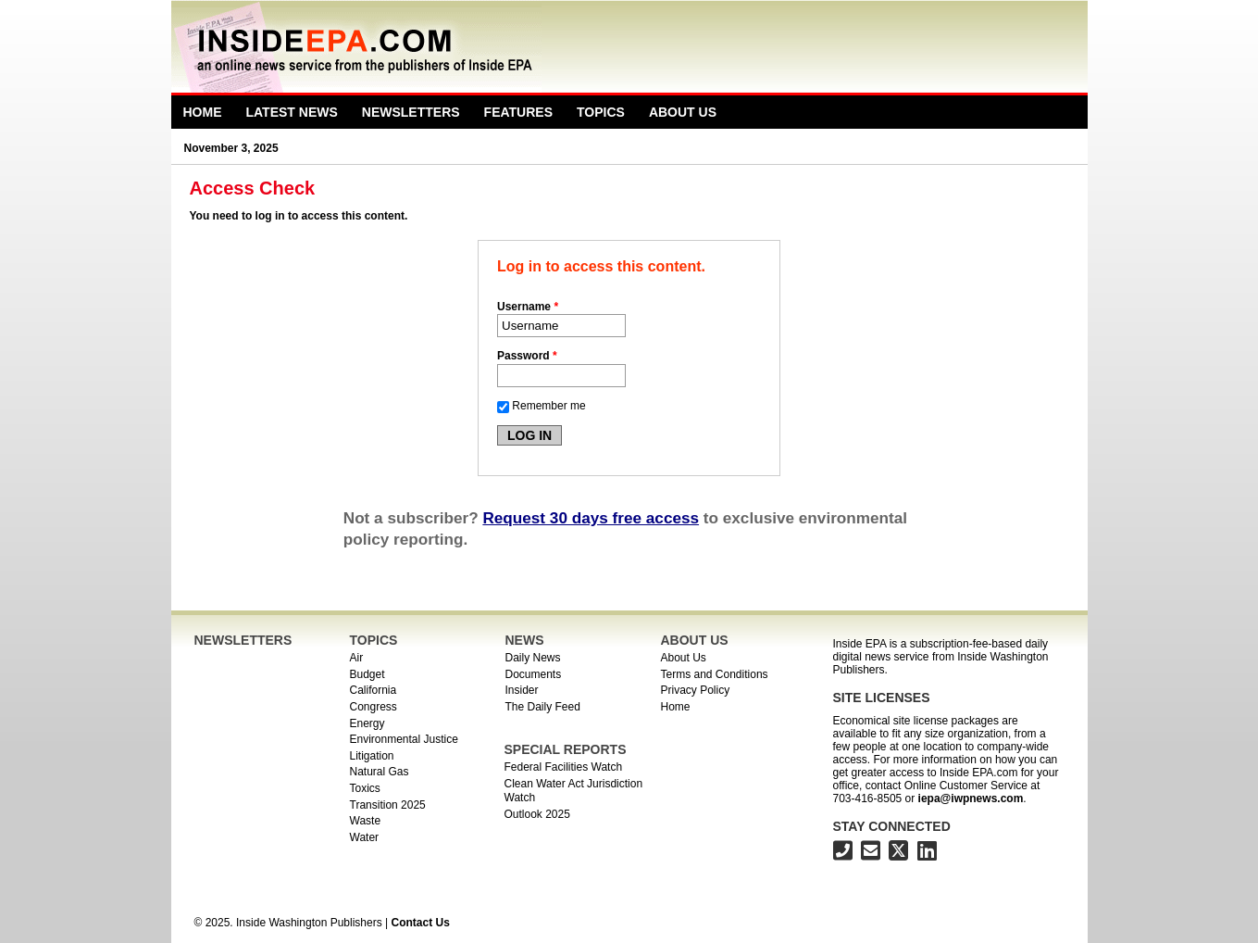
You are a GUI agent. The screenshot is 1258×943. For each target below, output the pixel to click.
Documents (533, 674)
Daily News (533, 657)
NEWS (524, 640)
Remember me (548, 405)
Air (357, 657)
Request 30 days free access (590, 518)
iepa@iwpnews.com (971, 798)
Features (518, 112)
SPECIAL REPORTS (565, 749)
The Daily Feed (542, 706)
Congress (373, 706)
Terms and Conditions (714, 674)
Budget (367, 674)
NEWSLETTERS (243, 640)
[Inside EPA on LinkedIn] (927, 853)
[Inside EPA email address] (870, 853)
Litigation (372, 755)
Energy (367, 723)
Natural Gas (379, 771)
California (373, 690)
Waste (365, 820)
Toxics (365, 788)
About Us (682, 112)
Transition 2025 (388, 804)
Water (365, 837)
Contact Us (420, 922)
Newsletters (411, 112)
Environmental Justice (404, 739)
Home (202, 112)
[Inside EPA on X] (898, 853)
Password (527, 355)
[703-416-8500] (843, 853)
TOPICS (374, 640)
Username (527, 306)
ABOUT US (695, 640)
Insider (522, 690)
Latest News (292, 112)
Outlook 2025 (537, 814)
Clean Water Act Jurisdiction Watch (573, 791)
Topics (601, 112)
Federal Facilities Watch (563, 767)
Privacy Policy (695, 690)
